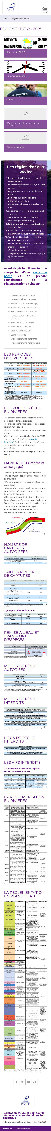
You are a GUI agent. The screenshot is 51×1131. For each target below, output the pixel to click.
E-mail (28, 1082)
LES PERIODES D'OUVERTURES (23, 295)
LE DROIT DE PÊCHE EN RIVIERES (23, 299)
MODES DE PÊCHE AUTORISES (22, 322)
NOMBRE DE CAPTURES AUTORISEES (25, 307)
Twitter (22, 1082)
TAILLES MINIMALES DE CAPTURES (24, 311)
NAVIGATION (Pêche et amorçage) (24, 303)
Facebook (16, 1082)
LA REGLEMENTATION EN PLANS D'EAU (25, 343)
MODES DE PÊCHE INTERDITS (22, 326)
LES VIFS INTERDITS (18, 335)
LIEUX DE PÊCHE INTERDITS (21, 331)
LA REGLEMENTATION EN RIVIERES (24, 339)
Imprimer (35, 1082)
